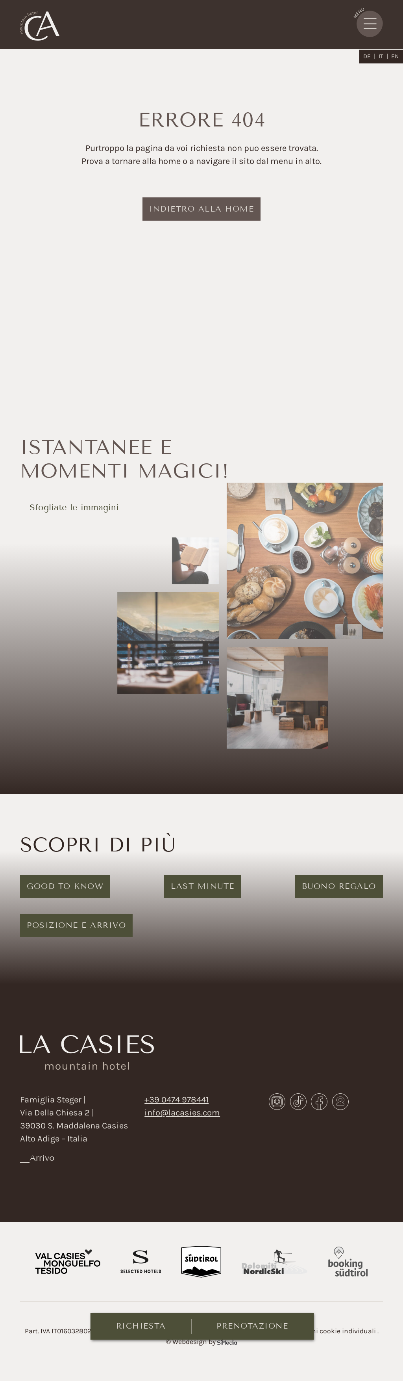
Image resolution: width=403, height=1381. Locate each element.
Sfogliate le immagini (74, 507)
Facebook (319, 1101)
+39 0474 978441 (176, 1100)
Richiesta (141, 1326)
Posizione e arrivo (76, 925)
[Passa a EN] (395, 56)
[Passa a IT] (383, 56)
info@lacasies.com (182, 1113)
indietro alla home (201, 209)
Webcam (340, 1101)
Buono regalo (339, 886)
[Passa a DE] (369, 56)
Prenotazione (252, 1326)
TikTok (298, 1101)
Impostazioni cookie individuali (326, 1331)
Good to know (65, 886)
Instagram (277, 1101)
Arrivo (42, 1157)
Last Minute (203, 886)
